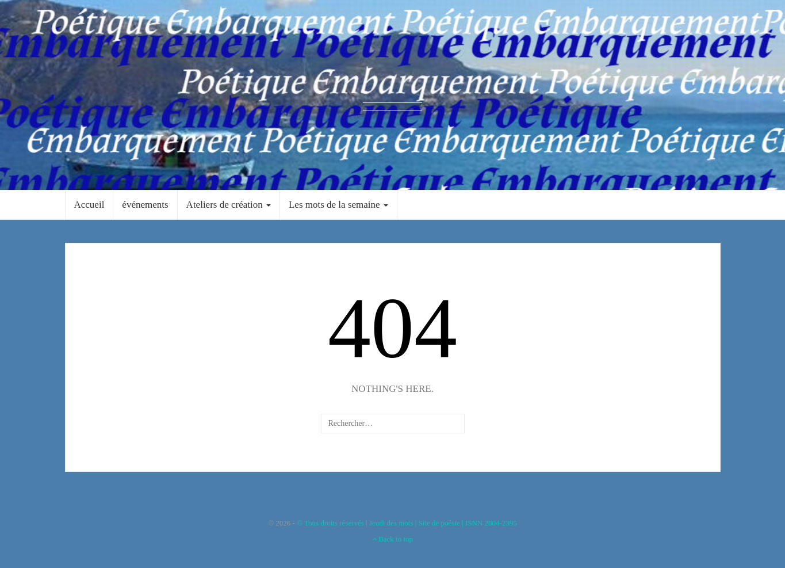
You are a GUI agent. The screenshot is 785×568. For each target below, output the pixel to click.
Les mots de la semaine (338, 204)
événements (145, 204)
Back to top (392, 539)
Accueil (89, 204)
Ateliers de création (228, 204)
